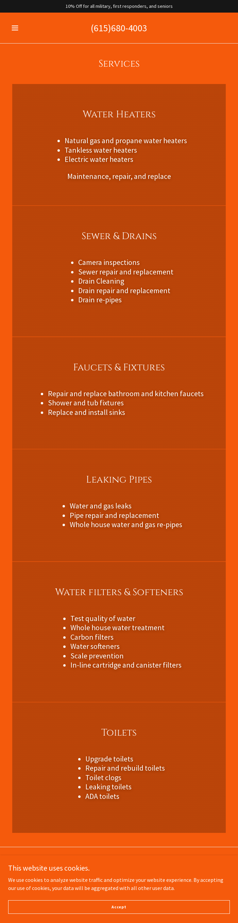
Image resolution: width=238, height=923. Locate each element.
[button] (18, 28)
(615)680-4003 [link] (119, 28)
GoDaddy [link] (132, 879)
